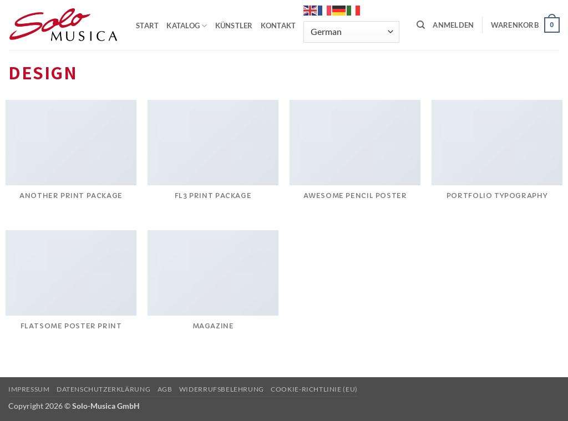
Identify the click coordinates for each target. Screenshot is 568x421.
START (147, 25)
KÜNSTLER (234, 25)
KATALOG (186, 26)
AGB (165, 389)
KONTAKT (278, 25)
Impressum (29, 389)
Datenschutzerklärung (103, 389)
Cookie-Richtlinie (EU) (314, 389)
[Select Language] (351, 32)
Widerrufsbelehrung (221, 389)
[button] (453, 25)
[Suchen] (421, 24)
